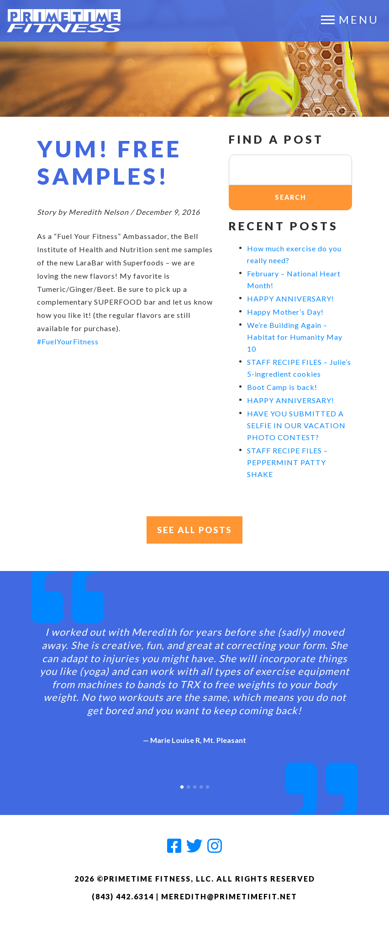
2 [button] (188, 786)
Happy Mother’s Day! (285, 311)
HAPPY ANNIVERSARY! (290, 298)
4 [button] (201, 786)
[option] (194, 678)
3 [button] (194, 786)
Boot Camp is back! (282, 387)
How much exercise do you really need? (294, 254)
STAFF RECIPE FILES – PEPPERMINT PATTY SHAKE (287, 462)
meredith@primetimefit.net (229, 897)
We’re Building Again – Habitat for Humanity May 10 (294, 337)
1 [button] (181, 786)
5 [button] (207, 786)
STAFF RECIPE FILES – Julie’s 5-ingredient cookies (299, 368)
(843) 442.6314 (123, 897)
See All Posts (194, 530)
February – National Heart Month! (294, 279)
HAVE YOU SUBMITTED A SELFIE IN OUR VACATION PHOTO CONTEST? (296, 425)
